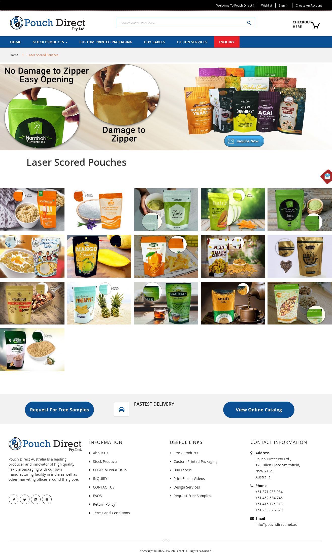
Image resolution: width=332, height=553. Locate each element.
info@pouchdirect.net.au (276, 524)
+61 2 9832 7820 (269, 509)
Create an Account (309, 5)
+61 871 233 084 (269, 491)
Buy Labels (183, 470)
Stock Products (105, 461)
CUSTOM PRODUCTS (110, 470)
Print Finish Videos (189, 478)
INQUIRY (100, 478)
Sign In (283, 5)
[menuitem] (15, 42)
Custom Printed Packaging (196, 461)
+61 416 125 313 (269, 503)
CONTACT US (104, 487)
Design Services (187, 487)
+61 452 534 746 (269, 497)
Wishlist (266, 5)
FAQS (97, 495)
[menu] (166, 42)
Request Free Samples (192, 495)
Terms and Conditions (111, 512)
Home (14, 55)
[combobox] (186, 23)
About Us (100, 452)
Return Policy (104, 504)
